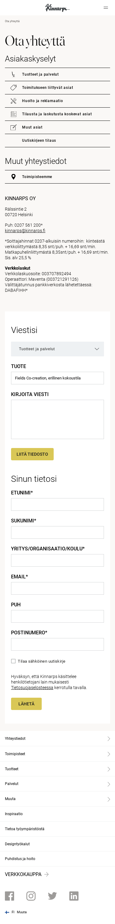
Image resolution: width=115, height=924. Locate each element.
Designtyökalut (17, 844)
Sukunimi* (23, 521)
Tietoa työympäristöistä (24, 829)
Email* (19, 577)
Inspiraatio (14, 814)
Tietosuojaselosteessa (32, 687)
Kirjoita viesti (30, 394)
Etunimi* (22, 493)
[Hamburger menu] (106, 8)
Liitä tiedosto (32, 454)
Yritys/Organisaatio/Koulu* (48, 549)
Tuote (18, 366)
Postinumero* (29, 633)
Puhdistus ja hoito (20, 859)
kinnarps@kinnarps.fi (25, 230)
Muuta (22, 912)
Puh (16, 605)
